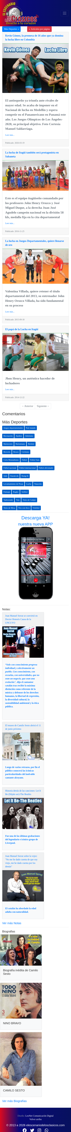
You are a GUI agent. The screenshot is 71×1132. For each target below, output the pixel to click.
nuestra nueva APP (35, 524)
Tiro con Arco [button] (24, 508)
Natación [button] (38, 484)
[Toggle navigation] (65, 13)
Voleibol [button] (36, 508)
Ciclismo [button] (25, 452)
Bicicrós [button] (6, 452)
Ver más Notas (11, 923)
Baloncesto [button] (7, 444)
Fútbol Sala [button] (34, 460)
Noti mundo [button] (31, 428)
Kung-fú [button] (24, 476)
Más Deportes (11, 29)
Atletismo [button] (29, 436)
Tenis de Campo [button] (29, 500)
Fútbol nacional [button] (9, 468)
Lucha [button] (28, 484)
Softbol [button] (24, 492)
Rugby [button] (15, 492)
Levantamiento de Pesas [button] (13, 484)
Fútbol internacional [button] (27, 468)
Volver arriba (35, 1119)
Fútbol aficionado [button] (46, 468)
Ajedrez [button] (19, 436)
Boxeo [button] (16, 452)
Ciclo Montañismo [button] (11, 460)
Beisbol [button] (31, 444)
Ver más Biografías (14, 1101)
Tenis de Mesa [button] (9, 508)
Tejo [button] (18, 500)
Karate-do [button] (14, 476)
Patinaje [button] (6, 492)
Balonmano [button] (20, 444)
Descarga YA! (35, 517)
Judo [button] (5, 476)
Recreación (8, 436)
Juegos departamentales (13, 428)
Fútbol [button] (24, 460)
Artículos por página (40, 29)
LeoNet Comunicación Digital (39, 1116)
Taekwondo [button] (8, 500)
